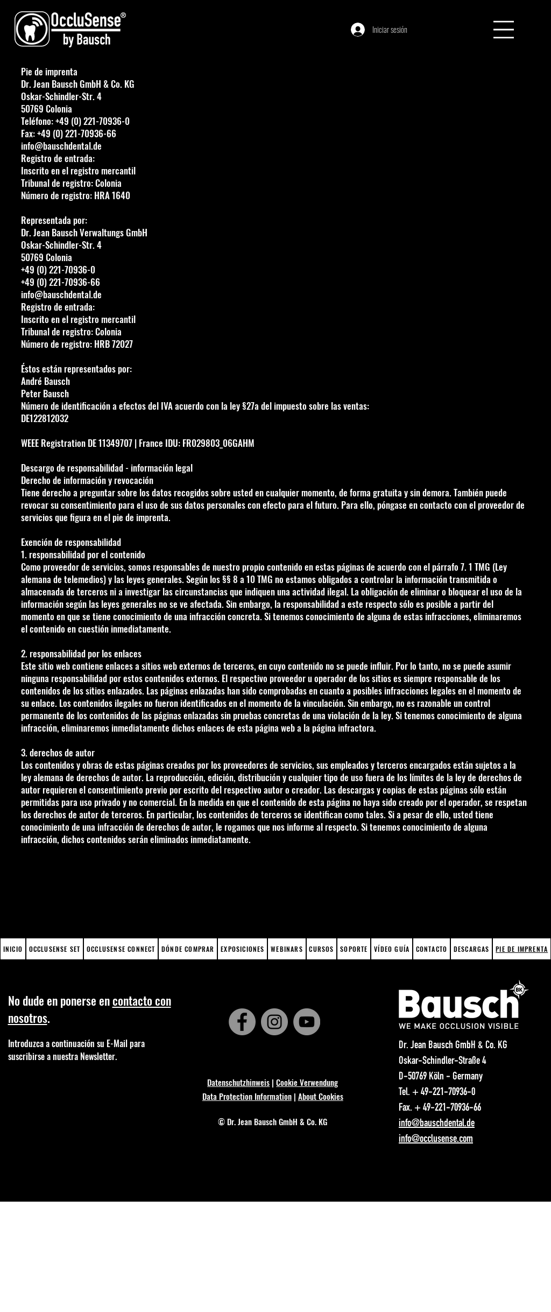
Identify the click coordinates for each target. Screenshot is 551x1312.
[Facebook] (242, 1021)
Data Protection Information (247, 1096)
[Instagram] (274, 1021)
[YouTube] (306, 1021)
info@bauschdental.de (61, 145)
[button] (503, 29)
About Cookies (320, 1096)
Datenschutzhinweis (238, 1082)
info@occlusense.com (436, 1139)
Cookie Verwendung (307, 1082)
